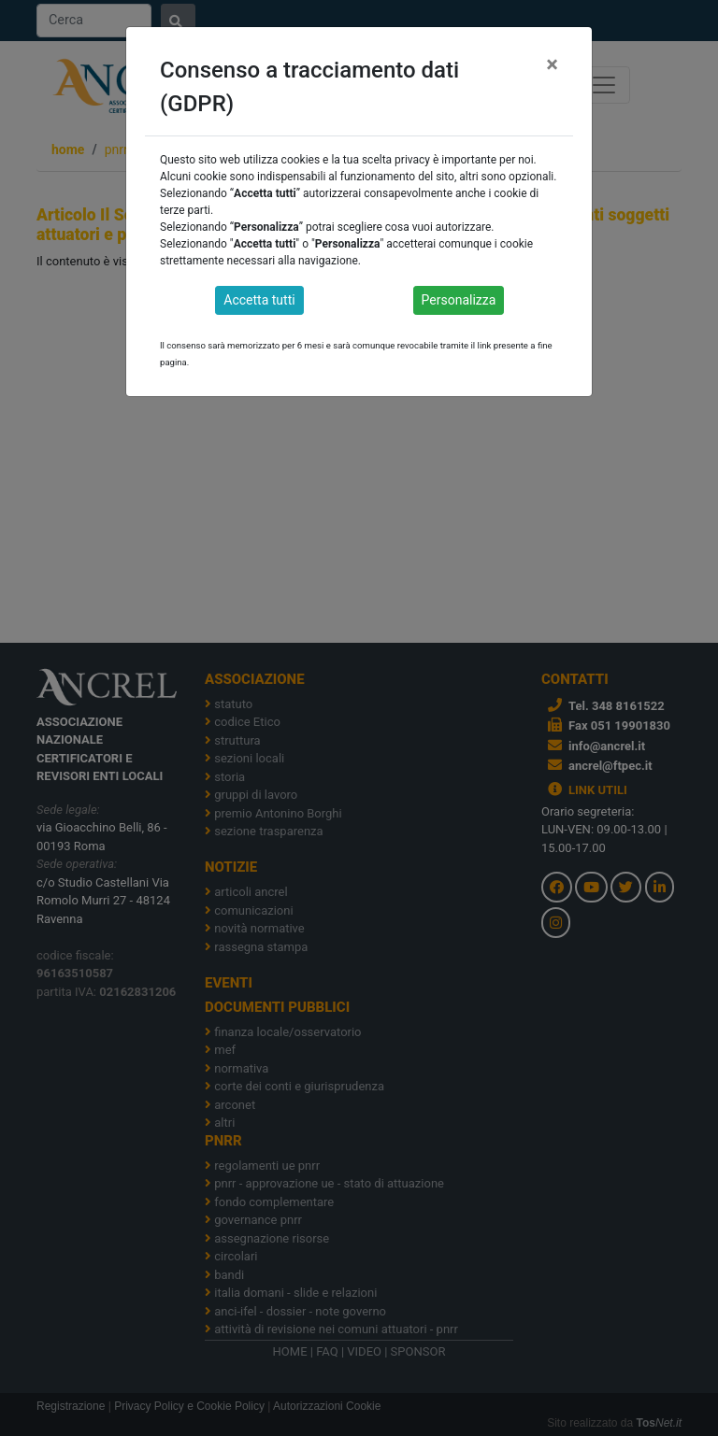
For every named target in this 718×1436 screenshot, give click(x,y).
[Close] (552, 64)
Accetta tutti (258, 299)
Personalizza (459, 299)
